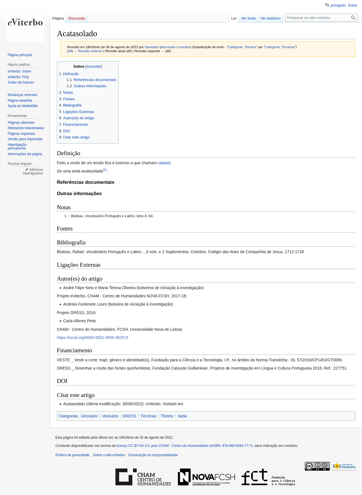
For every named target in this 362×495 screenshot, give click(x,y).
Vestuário (110, 416)
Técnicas (148, 416)
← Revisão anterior (88, 51)
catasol (164, 163)
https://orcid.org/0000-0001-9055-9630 (90, 337)
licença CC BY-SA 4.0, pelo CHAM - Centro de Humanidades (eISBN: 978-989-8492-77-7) (185, 446)
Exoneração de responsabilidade (153, 455)
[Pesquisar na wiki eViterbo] (321, 18)
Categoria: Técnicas (280, 47)
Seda (182, 416)
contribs (184, 47)
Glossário (89, 416)
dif (70, 51)
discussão (168, 47)
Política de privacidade (72, 455)
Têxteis (167, 416)
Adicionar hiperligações (33, 172)
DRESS (129, 416)
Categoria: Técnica (242, 47)
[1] (105, 169)
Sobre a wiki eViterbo (109, 455)
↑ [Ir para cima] (69, 216)
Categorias (68, 416)
